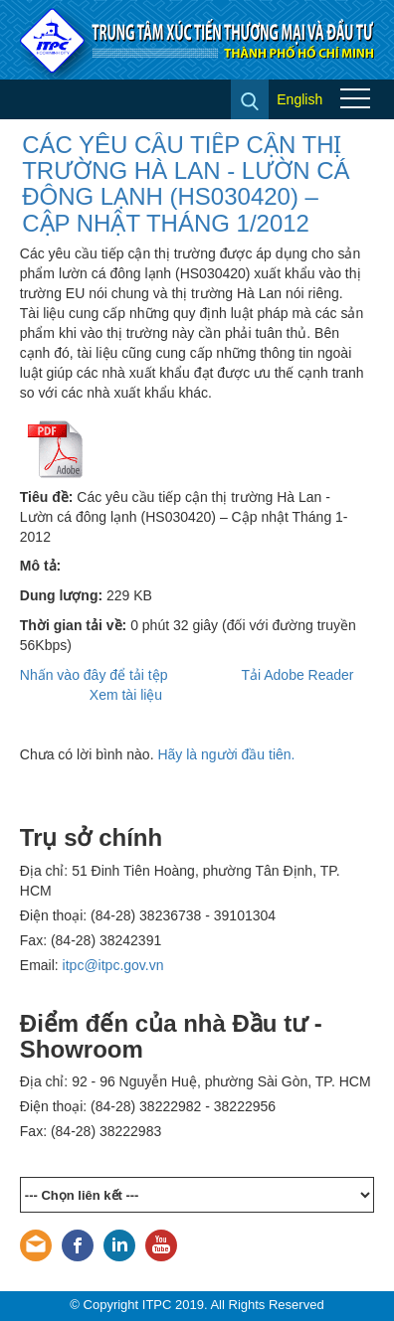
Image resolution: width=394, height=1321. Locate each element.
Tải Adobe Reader (297, 675)
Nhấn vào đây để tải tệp (94, 675)
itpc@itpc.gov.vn (113, 965)
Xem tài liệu (126, 695)
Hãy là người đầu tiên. (226, 754)
